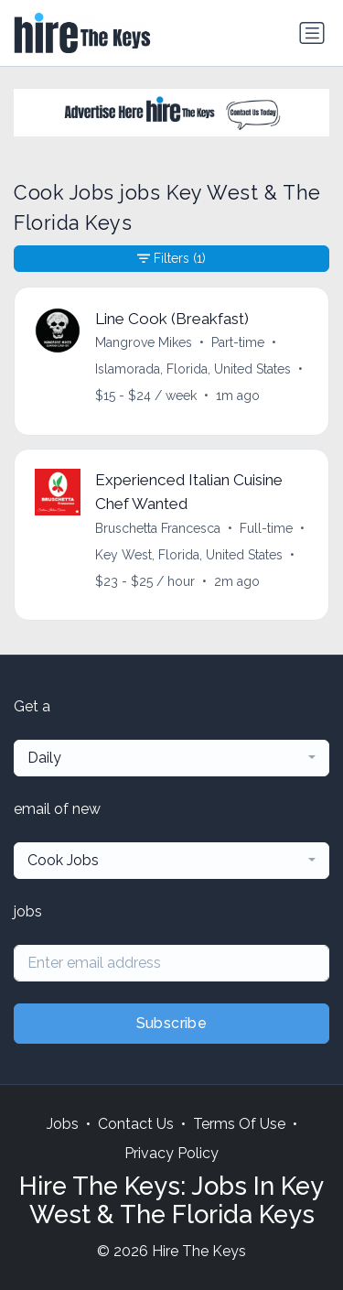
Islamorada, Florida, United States (193, 369)
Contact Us (136, 1124)
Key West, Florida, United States (189, 554)
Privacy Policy (171, 1153)
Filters (171, 258)
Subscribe (172, 1023)
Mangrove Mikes (143, 342)
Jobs (63, 1124)
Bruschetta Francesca (157, 528)
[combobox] (171, 758)
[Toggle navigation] (312, 33)
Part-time (237, 342)
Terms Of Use (239, 1124)
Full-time (266, 528)
